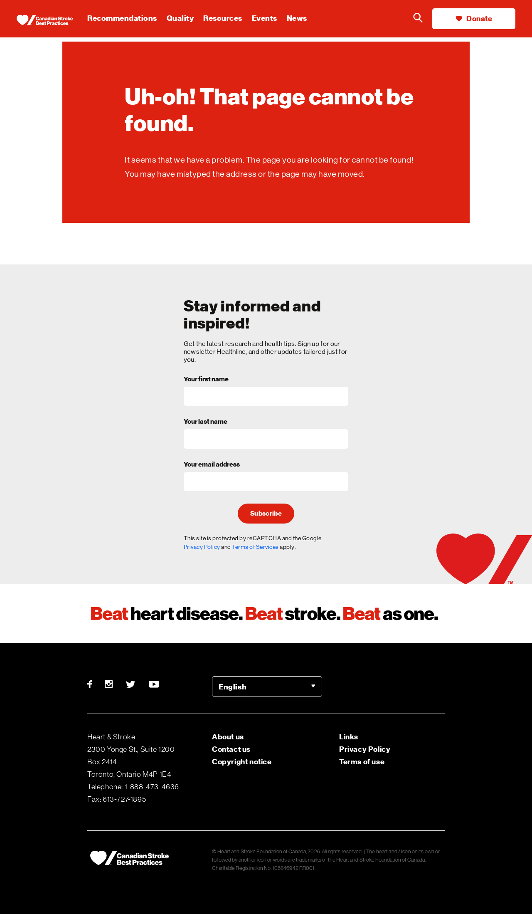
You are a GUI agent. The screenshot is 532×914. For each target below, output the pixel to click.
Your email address (212, 465)
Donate (474, 18)
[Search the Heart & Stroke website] (417, 18)
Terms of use (361, 761)
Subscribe (266, 513)
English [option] (232, 687)
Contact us (231, 749)
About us (228, 736)
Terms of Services (255, 546)
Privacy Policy (202, 546)
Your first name (206, 379)
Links (348, 736)
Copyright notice (242, 761)
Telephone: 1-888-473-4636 (133, 787)
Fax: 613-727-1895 (116, 799)
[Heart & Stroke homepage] (52, 21)
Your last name (205, 422)
